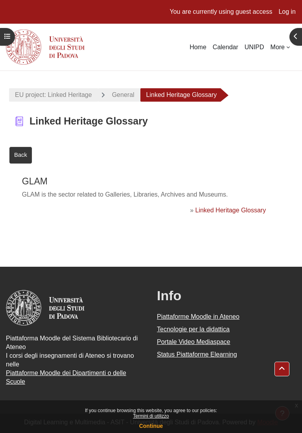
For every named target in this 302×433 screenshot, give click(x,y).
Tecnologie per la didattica (193, 329)
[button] (281, 369)
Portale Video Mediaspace (193, 341)
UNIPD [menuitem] (254, 47)
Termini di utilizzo (151, 416)
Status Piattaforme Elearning (197, 354)
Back (20, 155)
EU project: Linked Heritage (53, 94)
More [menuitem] (278, 47)
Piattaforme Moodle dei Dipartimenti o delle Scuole (66, 377)
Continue (151, 426)
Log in (287, 11)
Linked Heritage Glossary (230, 210)
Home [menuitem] (198, 47)
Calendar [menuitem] (225, 47)
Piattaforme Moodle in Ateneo (198, 316)
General (123, 94)
